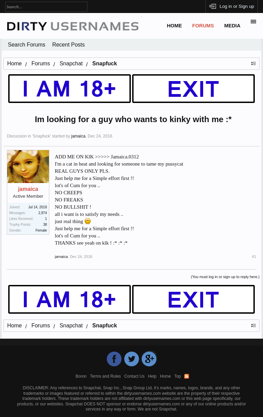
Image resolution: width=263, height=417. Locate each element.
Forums (203, 25)
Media (232, 25)
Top (177, 376)
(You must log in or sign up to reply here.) (225, 277)
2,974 (42, 213)
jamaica (78, 136)
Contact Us (134, 376)
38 (45, 224)
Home (174, 25)
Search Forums (26, 45)
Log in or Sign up (237, 6)
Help (152, 376)
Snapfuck (41, 136)
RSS (186, 376)
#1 (254, 257)
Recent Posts (68, 45)
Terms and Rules (105, 376)
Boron (81, 376)
